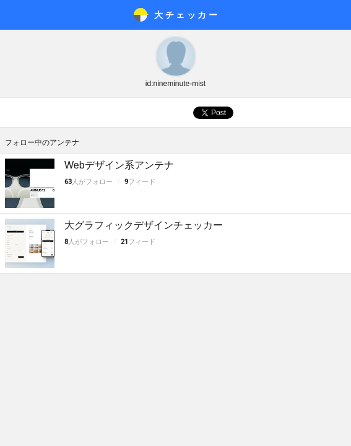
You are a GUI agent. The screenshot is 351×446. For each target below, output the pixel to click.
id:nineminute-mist (175, 83)
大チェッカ (186, 15)
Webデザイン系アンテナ (119, 165)
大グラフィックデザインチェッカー (143, 225)
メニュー (15, 15)
